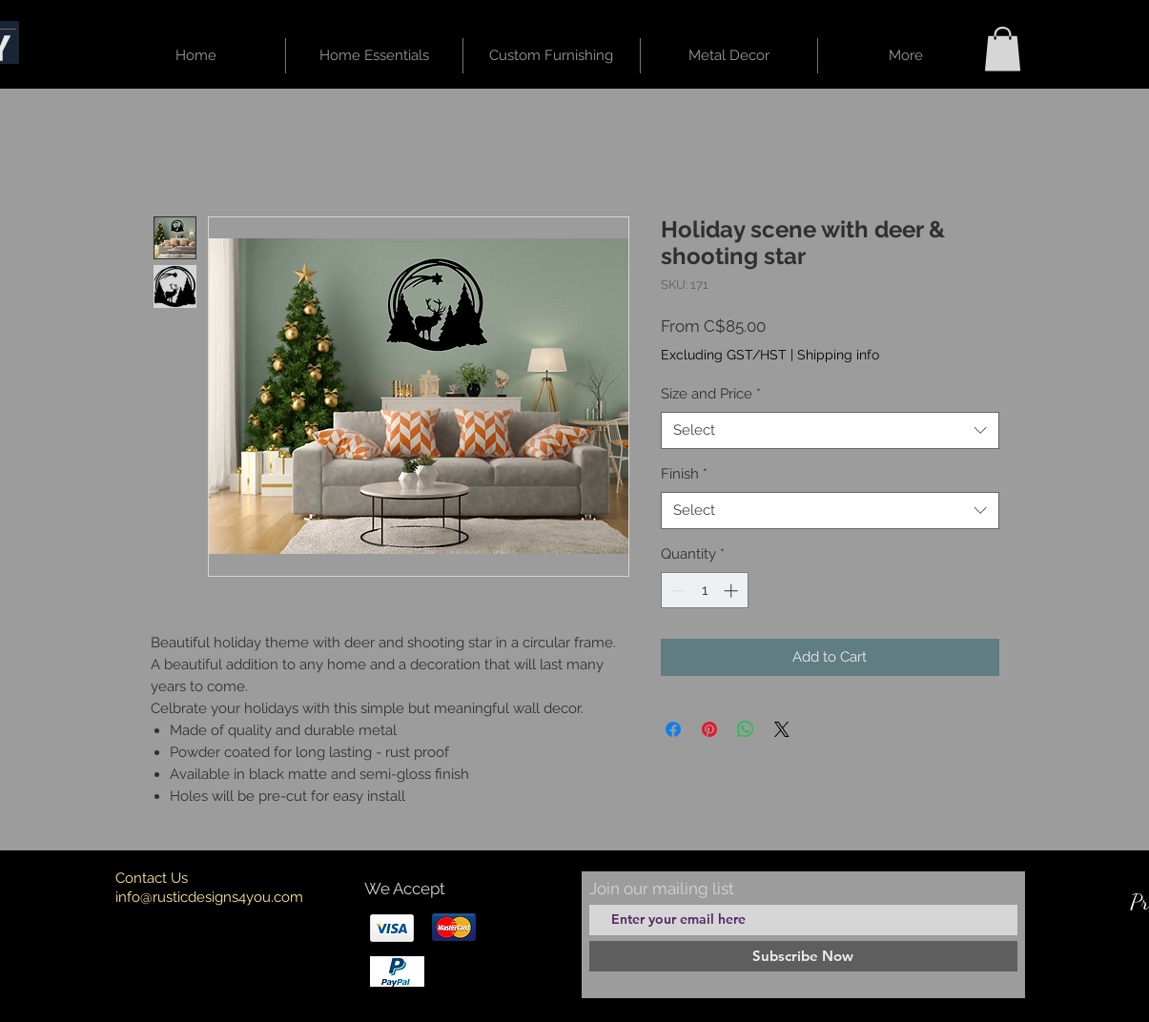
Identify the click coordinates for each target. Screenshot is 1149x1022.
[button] (1002, 49)
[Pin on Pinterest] (709, 729)
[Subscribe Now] (803, 956)
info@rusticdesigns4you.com (209, 897)
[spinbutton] (704, 590)
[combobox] (830, 430)
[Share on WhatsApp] (745, 729)
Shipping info (838, 354)
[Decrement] (676, 590)
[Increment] (733, 590)
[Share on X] (781, 729)
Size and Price (711, 393)
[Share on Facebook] (673, 729)
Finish (684, 473)
